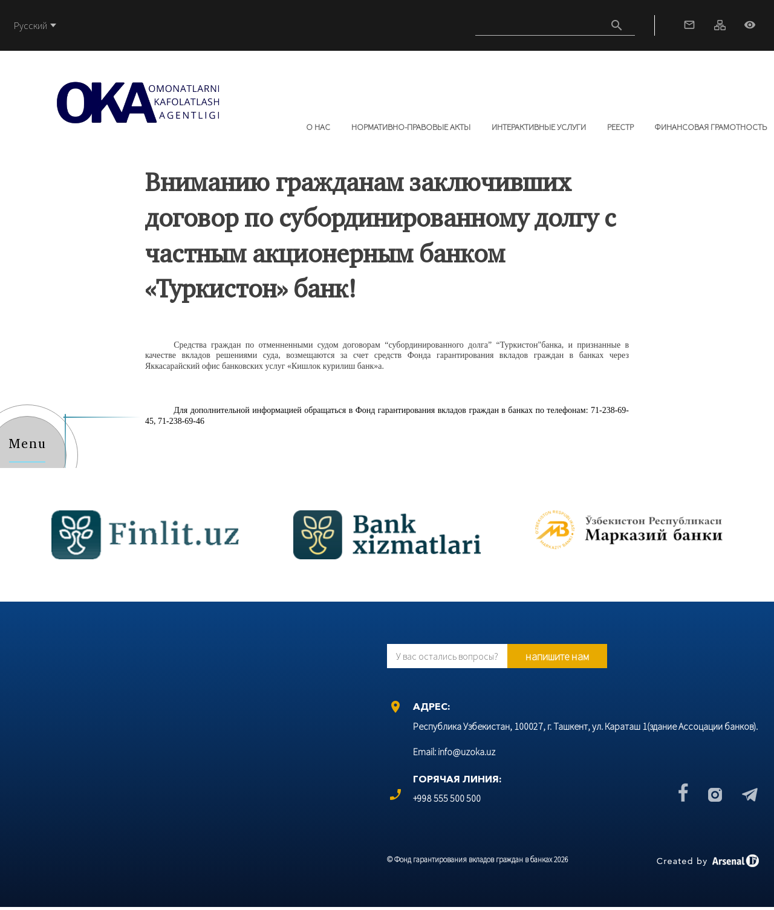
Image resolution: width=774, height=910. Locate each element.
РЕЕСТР (620, 126)
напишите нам (557, 656)
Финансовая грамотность (711, 126)
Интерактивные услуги (539, 126)
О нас (318, 126)
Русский (30, 25)
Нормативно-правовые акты (410, 126)
